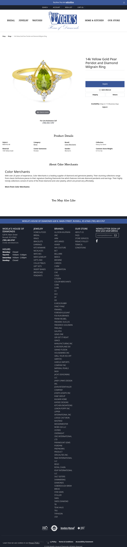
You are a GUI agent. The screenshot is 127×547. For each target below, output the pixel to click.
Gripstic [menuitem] (58, 359)
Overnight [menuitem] (59, 433)
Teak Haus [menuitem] (59, 507)
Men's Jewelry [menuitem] (40, 257)
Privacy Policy (81, 241)
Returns (115, 95)
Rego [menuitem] (56, 464)
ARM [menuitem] (56, 238)
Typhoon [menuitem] (58, 513)
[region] (43, 78)
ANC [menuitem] (56, 235)
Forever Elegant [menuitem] (62, 312)
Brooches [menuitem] (38, 272)
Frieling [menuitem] (58, 328)
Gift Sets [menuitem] (38, 266)
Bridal (11, 20)
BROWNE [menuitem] (58, 260)
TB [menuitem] (55, 504)
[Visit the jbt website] (81, 528)
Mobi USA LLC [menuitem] (60, 427)
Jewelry (23, 20)
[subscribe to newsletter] (115, 235)
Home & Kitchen (94, 20)
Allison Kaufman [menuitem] (62, 232)
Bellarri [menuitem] (58, 254)
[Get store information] (10, 243)
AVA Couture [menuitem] (60, 247)
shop (4, 36)
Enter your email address (107, 231)
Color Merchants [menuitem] (62, 281)
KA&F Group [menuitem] (59, 396)
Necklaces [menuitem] (38, 251)
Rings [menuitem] (36, 238)
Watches (37, 20)
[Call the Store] (8, 240)
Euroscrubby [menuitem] (60, 303)
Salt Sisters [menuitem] (59, 476)
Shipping (95, 95)
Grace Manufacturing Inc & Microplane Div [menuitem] (63, 343)
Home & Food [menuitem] (40, 232)
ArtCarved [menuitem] (59, 241)
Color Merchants (70, 144)
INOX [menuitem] (56, 371)
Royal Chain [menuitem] (59, 467)
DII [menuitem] (55, 300)
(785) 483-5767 (48, 123)
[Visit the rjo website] (45, 528)
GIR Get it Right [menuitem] (61, 337)
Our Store (114, 20)
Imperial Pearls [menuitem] (61, 368)
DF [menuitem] (55, 297)
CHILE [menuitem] (56, 275)
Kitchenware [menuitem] (40, 247)
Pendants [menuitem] (38, 275)
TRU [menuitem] (56, 510)
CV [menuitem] (55, 291)
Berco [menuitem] (57, 257)
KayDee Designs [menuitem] (61, 402)
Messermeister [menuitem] (61, 424)
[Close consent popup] (48, 543)
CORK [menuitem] (56, 288)
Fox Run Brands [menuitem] (61, 316)
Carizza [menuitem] (57, 263)
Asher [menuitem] (57, 244)
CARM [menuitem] (56, 266)
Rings (9, 36)
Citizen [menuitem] (57, 278)
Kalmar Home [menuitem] (60, 399)
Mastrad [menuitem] (58, 421)
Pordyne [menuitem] (58, 445)
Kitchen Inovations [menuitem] (63, 405)
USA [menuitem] (56, 517)
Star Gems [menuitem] (59, 492)
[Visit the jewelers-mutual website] (68, 528)
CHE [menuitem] (56, 272)
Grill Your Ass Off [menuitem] (62, 356)
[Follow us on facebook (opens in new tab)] (97, 241)
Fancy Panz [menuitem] (59, 306)
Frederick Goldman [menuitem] (63, 325)
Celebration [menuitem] (60, 269)
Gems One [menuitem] (58, 334)
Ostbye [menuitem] (57, 430)
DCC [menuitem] (56, 294)
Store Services (82, 238)
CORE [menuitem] (56, 285)
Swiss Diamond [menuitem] (61, 501)
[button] (46, 7)
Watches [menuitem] (37, 254)
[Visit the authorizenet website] (54, 528)
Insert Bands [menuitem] (40, 269)
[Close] (124, 2)
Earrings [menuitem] (38, 244)
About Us (79, 232)
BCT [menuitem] (56, 251)
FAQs (77, 235)
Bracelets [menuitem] (38, 241)
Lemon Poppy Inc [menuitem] (62, 408)
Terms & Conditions (66, 542)
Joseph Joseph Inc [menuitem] (62, 393)
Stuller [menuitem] (57, 495)
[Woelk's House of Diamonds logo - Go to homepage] (63, 20)
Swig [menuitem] (56, 498)
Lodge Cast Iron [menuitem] (61, 418)
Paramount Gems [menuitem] (62, 442)
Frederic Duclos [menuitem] (62, 322)
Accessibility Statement (84, 542)
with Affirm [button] (70, 2)
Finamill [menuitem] (58, 309)
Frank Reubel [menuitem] (60, 319)
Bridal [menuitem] (37, 235)
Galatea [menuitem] (58, 331)
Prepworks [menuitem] (59, 449)
